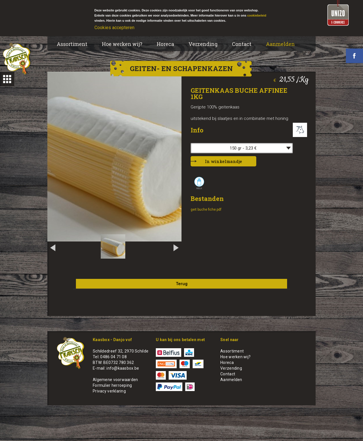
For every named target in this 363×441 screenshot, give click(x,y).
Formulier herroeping (112, 385)
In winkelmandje (223, 161)
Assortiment (72, 44)
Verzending (203, 44)
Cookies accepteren (114, 27)
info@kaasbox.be (122, 368)
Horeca (165, 44)
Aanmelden (280, 44)
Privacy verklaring (109, 391)
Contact (241, 44)
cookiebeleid (256, 15)
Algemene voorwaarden (115, 379)
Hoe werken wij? (122, 44)
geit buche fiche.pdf (206, 210)
